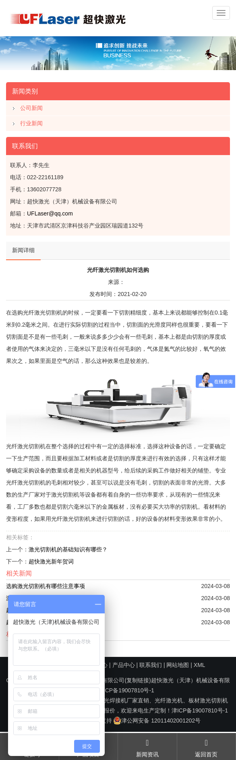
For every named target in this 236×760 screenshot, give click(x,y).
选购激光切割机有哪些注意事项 (45, 586)
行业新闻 (31, 123)
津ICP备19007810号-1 (126, 690)
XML (199, 665)
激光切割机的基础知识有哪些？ (68, 549)
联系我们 (150, 665)
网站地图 (177, 665)
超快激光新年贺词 (51, 561)
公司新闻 (31, 108)
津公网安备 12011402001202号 (157, 721)
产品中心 (123, 665)
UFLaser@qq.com (50, 213)
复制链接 (137, 680)
